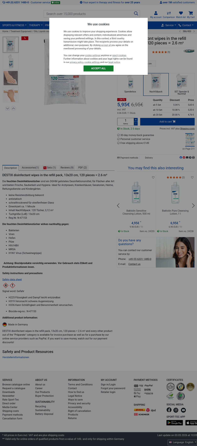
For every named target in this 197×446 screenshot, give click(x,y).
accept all (106, 45)
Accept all (98, 68)
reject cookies (119, 55)
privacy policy (76, 62)
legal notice (114, 62)
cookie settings (92, 55)
